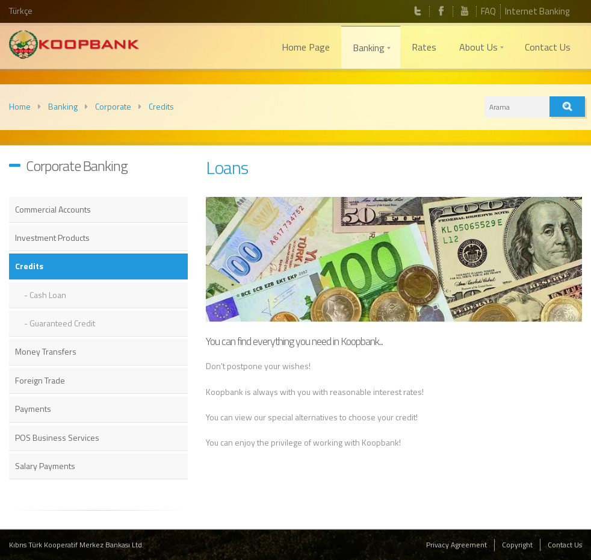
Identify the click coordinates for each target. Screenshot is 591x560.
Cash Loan (47, 294)
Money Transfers (45, 351)
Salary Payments (45, 465)
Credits (161, 106)
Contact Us (565, 544)
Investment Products (52, 237)
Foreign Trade (40, 380)
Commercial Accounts (53, 209)
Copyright (517, 544)
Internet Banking (537, 11)
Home (20, 106)
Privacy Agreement (456, 544)
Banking (63, 106)
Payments (33, 408)
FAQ (488, 11)
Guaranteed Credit (62, 323)
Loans (227, 167)
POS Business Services (57, 437)
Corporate (113, 106)
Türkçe (20, 10)
